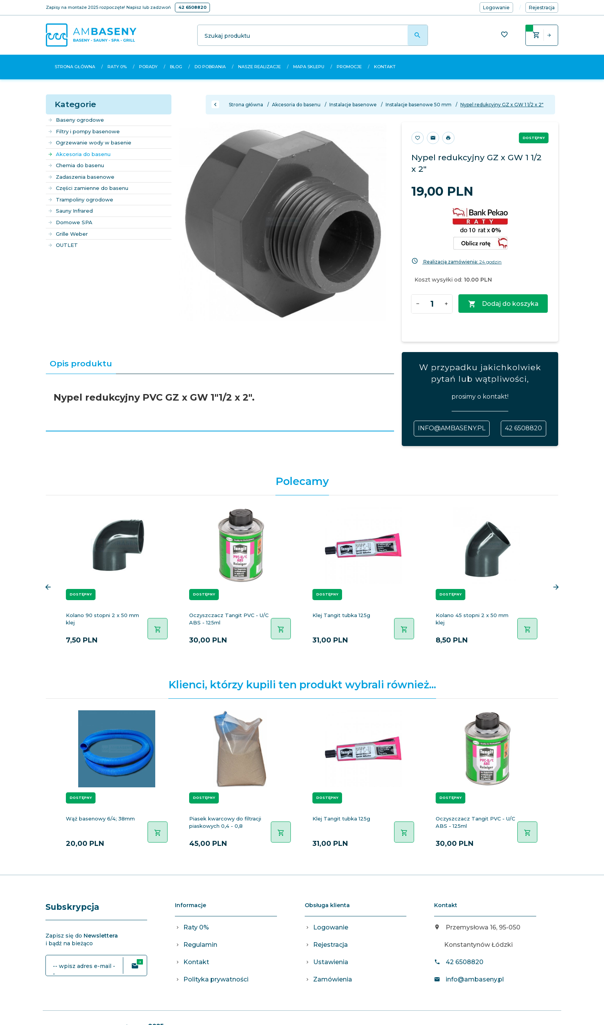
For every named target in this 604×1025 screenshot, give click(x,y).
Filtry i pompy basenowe (84, 131)
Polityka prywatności (215, 979)
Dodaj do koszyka (503, 304)
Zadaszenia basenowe (81, 177)
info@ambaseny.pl (451, 428)
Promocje (349, 66)
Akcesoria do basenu (79, 154)
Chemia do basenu (76, 165)
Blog (176, 66)
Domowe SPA (70, 222)
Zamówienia (332, 979)
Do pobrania (210, 66)
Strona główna (75, 66)
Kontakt (385, 66)
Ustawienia (330, 962)
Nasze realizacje (259, 66)
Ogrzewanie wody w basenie (89, 142)
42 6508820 (192, 7)
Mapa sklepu (308, 66)
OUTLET (63, 245)
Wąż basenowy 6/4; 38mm (100, 818)
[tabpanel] (220, 402)
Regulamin (200, 944)
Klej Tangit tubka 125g (341, 615)
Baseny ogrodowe (76, 120)
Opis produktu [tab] (81, 363)
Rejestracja (330, 944)
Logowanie (330, 927)
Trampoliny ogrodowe (80, 199)
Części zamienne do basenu (88, 188)
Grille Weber (68, 234)
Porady (148, 66)
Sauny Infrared (70, 211)
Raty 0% (117, 66)
